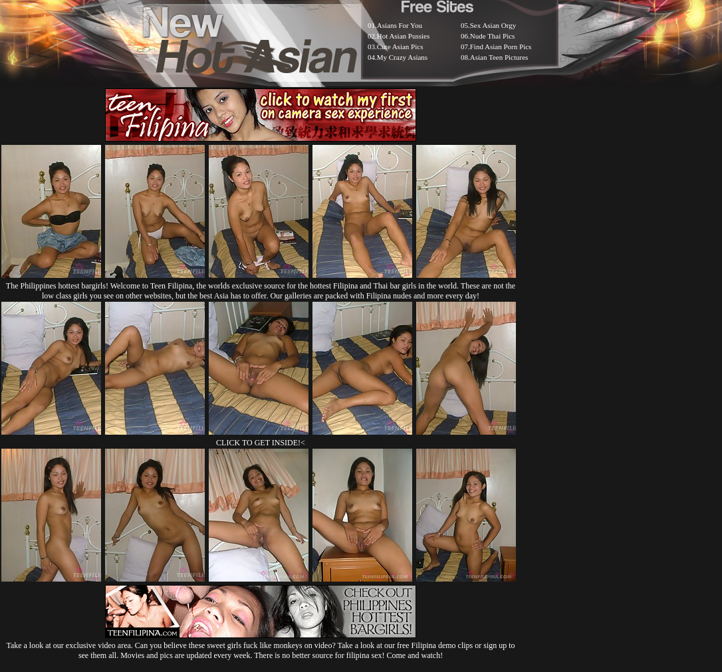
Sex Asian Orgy (493, 25)
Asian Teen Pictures (499, 57)
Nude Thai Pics (492, 36)
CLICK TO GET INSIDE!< (260, 442)
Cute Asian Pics (400, 47)
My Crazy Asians (402, 57)
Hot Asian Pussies (403, 36)
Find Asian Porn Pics (501, 47)
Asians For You (399, 25)
